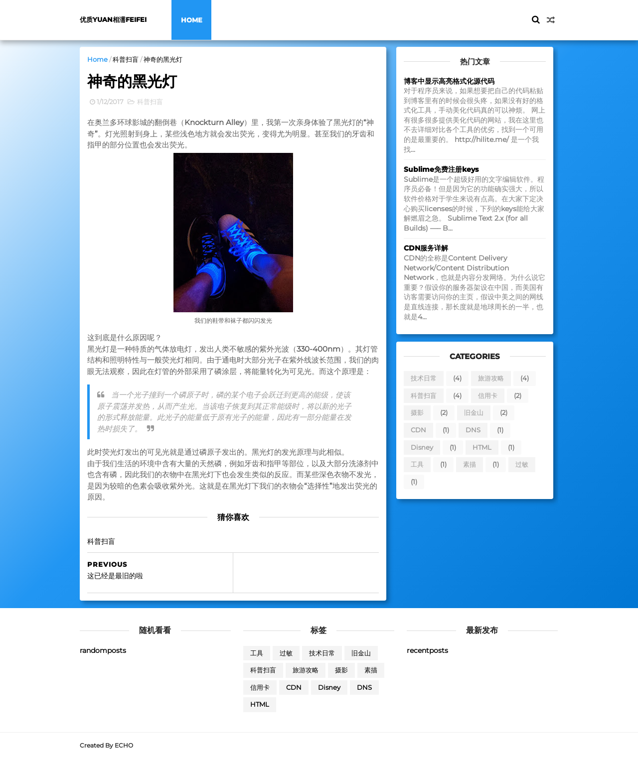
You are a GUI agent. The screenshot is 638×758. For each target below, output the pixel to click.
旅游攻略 (491, 378)
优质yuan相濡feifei (113, 19)
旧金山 (473, 412)
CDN (418, 430)
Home (191, 20)
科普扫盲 (126, 59)
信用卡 (487, 395)
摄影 (417, 412)
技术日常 (424, 378)
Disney (422, 447)
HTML (482, 447)
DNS (473, 430)
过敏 (521, 464)
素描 (469, 464)
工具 (417, 464)
